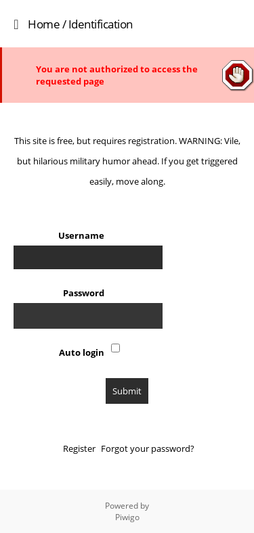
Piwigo (127, 517)
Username (81, 235)
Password (83, 293)
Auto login (81, 352)
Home (44, 24)
